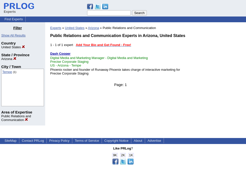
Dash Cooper (60, 54)
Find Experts (14, 19)
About (138, 140)
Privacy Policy (59, 140)
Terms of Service (87, 140)
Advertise (154, 140)
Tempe (7, 72)
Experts (55, 28)
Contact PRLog (33, 140)
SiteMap (11, 140)
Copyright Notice (116, 140)
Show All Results (13, 35)
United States (13, 47)
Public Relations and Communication (16, 118)
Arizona (8, 59)
